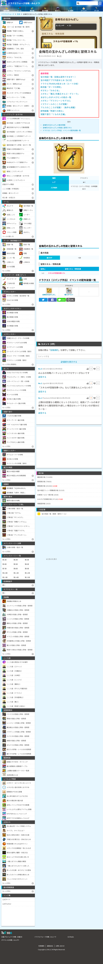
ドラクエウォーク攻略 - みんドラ (24, 3)
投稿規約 (54, 350)
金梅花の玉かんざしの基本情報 (54, 125)
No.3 (40, 369)
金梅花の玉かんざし (49, 294)
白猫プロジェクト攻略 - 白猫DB (11, 937)
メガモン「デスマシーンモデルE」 (56, 100)
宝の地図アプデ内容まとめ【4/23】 (57, 80)
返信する (42, 376)
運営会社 (50, 946)
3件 (60, 56)
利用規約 (41, 946)
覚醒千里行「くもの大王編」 (54, 114)
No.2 (40, 383)
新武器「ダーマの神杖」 (52, 87)
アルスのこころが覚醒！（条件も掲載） (59, 107)
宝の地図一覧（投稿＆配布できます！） (59, 76)
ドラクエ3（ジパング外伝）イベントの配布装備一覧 (62, 130)
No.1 (40, 398)
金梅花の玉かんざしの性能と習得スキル (57, 127)
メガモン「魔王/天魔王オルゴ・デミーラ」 (60, 93)
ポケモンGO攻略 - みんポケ (10, 940)
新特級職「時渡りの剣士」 (53, 110)
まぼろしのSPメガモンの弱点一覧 (56, 97)
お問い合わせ (60, 946)
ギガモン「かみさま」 (51, 90)
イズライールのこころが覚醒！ (55, 104)
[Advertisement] (69, 216)
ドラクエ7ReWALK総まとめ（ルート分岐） (60, 83)
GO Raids (71, 937)
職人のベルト (69, 294)
